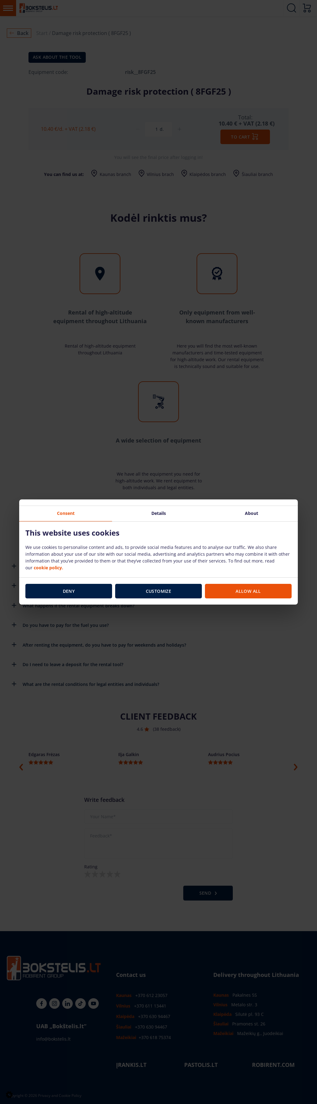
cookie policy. (48, 567)
